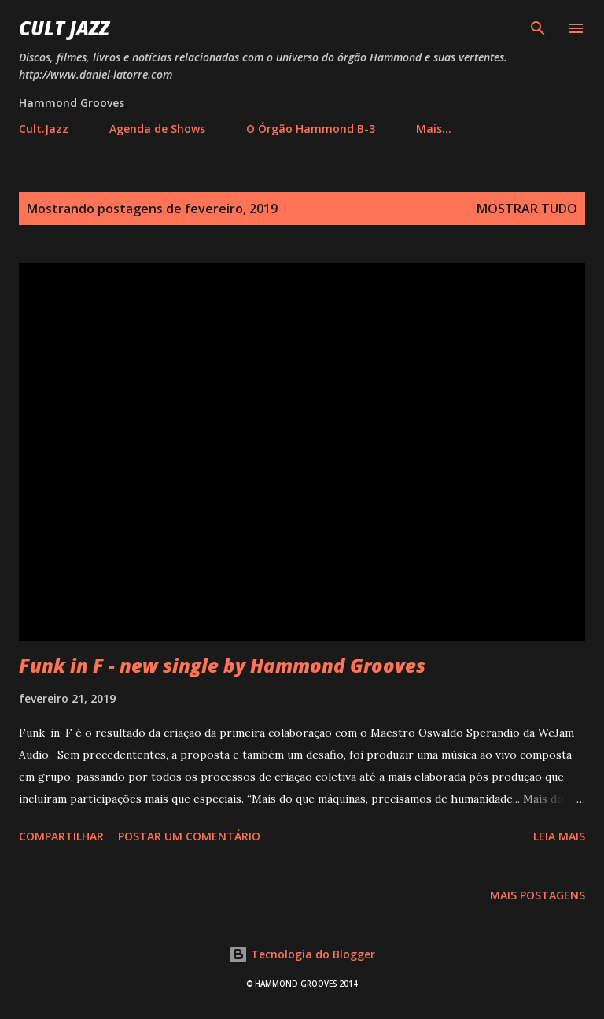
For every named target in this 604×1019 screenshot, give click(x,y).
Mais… (433, 128)
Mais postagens (537, 895)
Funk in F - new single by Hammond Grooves (222, 665)
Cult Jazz (64, 28)
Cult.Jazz (43, 128)
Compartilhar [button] (61, 836)
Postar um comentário (189, 836)
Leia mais (559, 836)
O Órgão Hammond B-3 (310, 128)
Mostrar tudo (527, 208)
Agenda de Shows (157, 128)
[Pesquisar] (537, 28)
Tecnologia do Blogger (302, 954)
